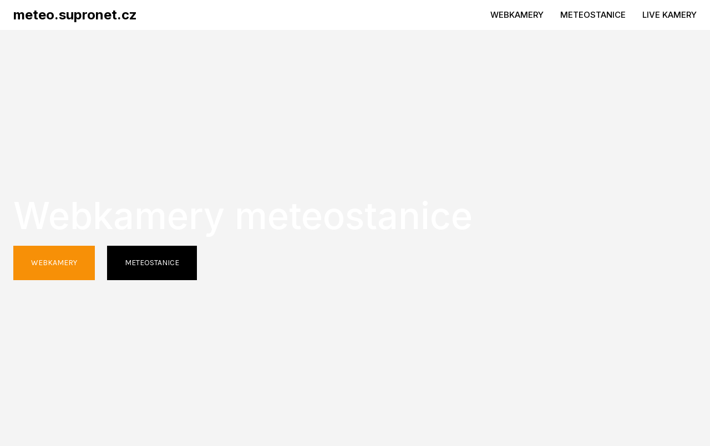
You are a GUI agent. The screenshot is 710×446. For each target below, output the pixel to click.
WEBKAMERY (517, 14)
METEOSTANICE (593, 14)
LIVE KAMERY (669, 14)
